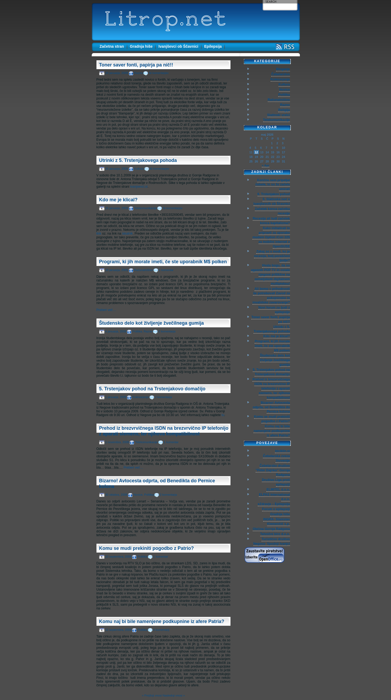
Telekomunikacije (145, 208)
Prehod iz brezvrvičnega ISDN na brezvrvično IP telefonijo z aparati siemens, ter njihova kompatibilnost (164, 430)
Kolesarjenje (140, 397)
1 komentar (166, 270)
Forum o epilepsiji (276, 509)
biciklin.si (282, 451)
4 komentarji (161, 629)
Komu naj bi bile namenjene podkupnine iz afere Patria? (161, 621)
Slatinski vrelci (278, 115)
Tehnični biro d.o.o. (275, 534)
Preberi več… (106, 310)
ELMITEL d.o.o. (278, 489)
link (98, 233)
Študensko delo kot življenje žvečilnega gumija (151, 323)
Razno (138, 73)
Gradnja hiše (141, 46)
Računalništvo (143, 270)
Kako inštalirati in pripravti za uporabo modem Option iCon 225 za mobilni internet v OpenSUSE (271, 237)
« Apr (265, 165)
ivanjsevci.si (139, 186)
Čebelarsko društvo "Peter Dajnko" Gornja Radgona (273, 470)
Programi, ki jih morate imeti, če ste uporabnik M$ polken (163, 261)
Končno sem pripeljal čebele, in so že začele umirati (272, 184)
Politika (137, 331)
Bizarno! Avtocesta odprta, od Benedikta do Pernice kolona (271, 407)
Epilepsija (213, 46)
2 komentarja (167, 331)
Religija (284, 110)
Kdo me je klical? (118, 199)
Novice (138, 494)
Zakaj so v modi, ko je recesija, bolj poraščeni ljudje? (272, 256)
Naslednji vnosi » (173, 695)
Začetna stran (112, 46)
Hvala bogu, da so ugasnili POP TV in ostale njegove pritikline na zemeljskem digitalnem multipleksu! (270, 275)
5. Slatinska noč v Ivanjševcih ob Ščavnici (272, 201)
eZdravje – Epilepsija (274, 504)
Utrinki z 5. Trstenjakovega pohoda (138, 160)
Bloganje (283, 69)
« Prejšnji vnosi (152, 695)
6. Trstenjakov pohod (274, 194)
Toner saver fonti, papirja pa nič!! (136, 65)
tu (223, 415)
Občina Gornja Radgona (271, 529)
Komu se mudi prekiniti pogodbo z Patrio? (146, 548)
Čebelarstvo (280, 74)
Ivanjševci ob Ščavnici (178, 46)
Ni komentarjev (158, 73)
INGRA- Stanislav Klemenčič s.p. (276, 521)
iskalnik (127, 233)
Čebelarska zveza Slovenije (276, 458)
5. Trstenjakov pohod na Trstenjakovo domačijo (152, 388)
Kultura (139, 168)
